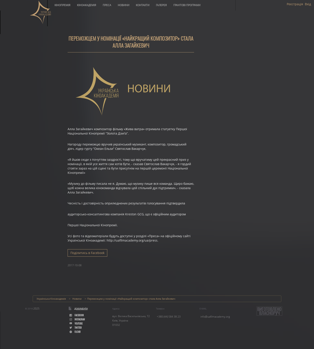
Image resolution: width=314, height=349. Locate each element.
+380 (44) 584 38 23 (169, 316)
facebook (77, 315)
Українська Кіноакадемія (51, 298)
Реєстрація (295, 4)
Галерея (161, 5)
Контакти (142, 5)
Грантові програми (186, 5)
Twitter (76, 328)
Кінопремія (62, 5)
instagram (77, 319)
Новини (123, 5)
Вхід (308, 4)
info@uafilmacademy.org (215, 316)
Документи (81, 308)
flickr (75, 332)
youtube (76, 323)
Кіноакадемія (86, 5)
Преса (107, 5)
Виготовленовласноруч (269, 311)
